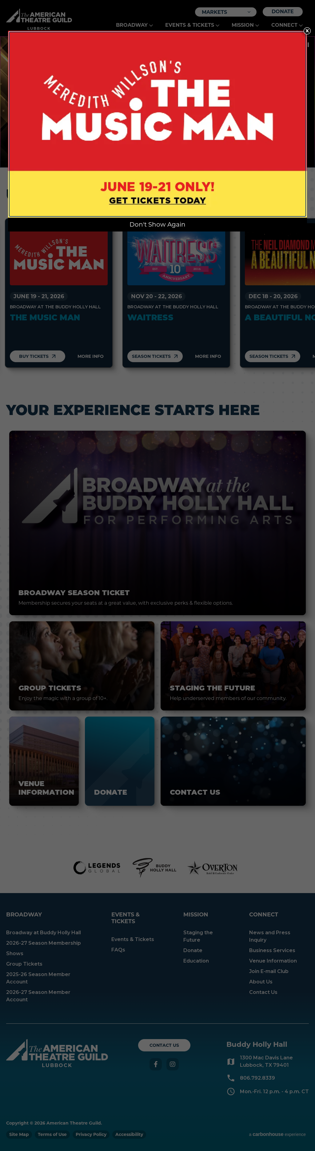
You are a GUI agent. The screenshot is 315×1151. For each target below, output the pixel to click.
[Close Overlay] (307, 30)
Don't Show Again (157, 224)
